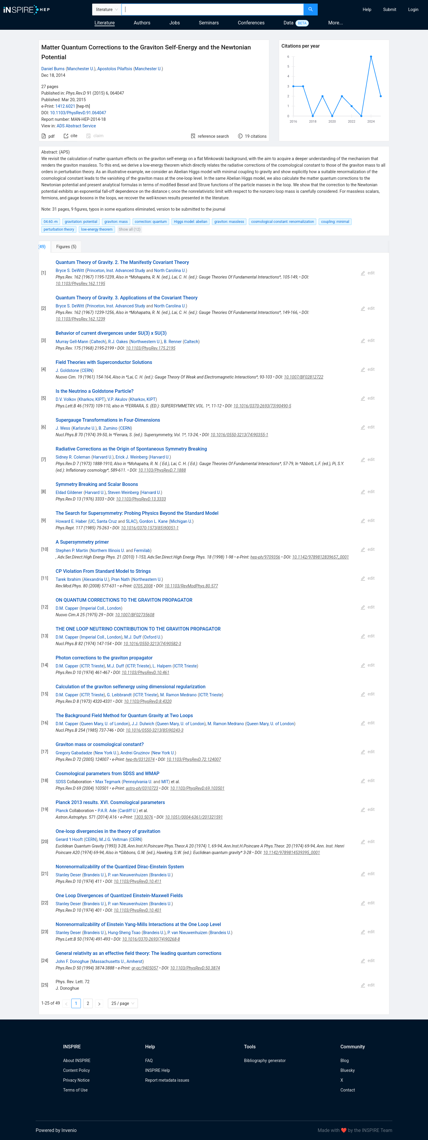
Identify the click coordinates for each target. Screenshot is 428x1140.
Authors (142, 23)
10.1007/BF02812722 (303, 377)
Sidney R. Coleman (73, 457)
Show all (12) (130, 229)
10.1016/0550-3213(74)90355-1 (239, 434)
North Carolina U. (170, 270)
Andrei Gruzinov (135, 752)
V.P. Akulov (118, 399)
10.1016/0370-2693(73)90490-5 (262, 406)
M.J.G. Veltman (113, 839)
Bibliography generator (265, 1060)
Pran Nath (120, 579)
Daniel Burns (52, 68)
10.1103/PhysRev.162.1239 (80, 319)
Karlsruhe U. (84, 428)
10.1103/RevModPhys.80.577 (191, 586)
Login (413, 9)
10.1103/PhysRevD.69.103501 (197, 788)
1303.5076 (143, 817)
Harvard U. (102, 457)
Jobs (174, 23)
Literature (105, 23)
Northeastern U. (146, 579)
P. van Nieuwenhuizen (128, 874)
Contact (347, 1090)
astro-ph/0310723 (142, 788)
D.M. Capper (67, 608)
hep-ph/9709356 (265, 557)
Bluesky (347, 1070)
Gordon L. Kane (153, 521)
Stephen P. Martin (72, 550)
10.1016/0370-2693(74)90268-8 (151, 939)
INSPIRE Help (157, 1070)
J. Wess (63, 428)
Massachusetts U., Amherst (117, 961)
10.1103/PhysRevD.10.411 (137, 881)
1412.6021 (65, 106)
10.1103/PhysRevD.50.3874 (195, 968)
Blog (344, 1060)
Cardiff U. (128, 810)
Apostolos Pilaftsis (114, 68)
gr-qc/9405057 (144, 968)
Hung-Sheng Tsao (124, 932)
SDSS (61, 781)
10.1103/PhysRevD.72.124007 (193, 759)
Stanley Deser (68, 874)
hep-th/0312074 (140, 759)
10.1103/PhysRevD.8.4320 (147, 701)
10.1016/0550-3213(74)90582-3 (152, 643)
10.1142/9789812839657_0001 (320, 557)
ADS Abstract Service (76, 125)
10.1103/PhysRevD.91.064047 (78, 112)
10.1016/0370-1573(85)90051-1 (150, 528)
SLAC (131, 521)
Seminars (209, 23)
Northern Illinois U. (108, 550)
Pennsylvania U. (137, 781)
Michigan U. (181, 521)
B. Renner (173, 341)
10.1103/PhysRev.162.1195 (80, 283)
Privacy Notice (76, 1080)
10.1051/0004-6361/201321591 (194, 817)
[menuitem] (367, 9)
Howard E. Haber (71, 521)
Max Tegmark (108, 781)
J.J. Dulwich (143, 723)
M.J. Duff (132, 637)
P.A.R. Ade (107, 810)
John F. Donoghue (72, 961)
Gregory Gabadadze (74, 752)
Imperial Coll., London (101, 608)
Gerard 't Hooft (69, 839)
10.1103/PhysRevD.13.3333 (141, 499)
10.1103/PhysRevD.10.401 (137, 910)
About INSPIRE (76, 1060)
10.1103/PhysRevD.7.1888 (162, 470)
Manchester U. (80, 68)
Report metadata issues (167, 1080)
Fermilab (142, 550)
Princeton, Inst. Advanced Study (116, 270)
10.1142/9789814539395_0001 (291, 852)
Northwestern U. (145, 341)
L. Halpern (161, 666)
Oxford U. (152, 637)
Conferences (251, 23)
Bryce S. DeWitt (70, 270)
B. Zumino (108, 428)
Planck (62, 810)
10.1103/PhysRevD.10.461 (145, 672)
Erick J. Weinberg (131, 457)
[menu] (373, 9)
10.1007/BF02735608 (134, 614)
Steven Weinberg (123, 492)
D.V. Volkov (66, 399)
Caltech (98, 341)
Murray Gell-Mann (72, 341)
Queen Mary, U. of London (104, 723)
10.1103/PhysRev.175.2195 (150, 348)
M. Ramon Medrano (178, 694)
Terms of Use (75, 1090)
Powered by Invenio (56, 1130)
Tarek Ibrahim (68, 579)
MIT (165, 781)
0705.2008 (143, 586)
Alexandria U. (96, 579)
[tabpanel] (214, 634)
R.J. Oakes (118, 341)
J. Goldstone (67, 370)
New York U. (106, 752)
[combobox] (213, 9)
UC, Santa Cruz (103, 521)
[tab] (58, 246)
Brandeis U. (94, 874)
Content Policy (76, 1070)
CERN (87, 370)
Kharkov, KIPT (91, 399)
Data (288, 23)
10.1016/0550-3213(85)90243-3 (154, 730)
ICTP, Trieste (92, 666)
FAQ (148, 1060)
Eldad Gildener (69, 492)
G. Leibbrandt (119, 694)
